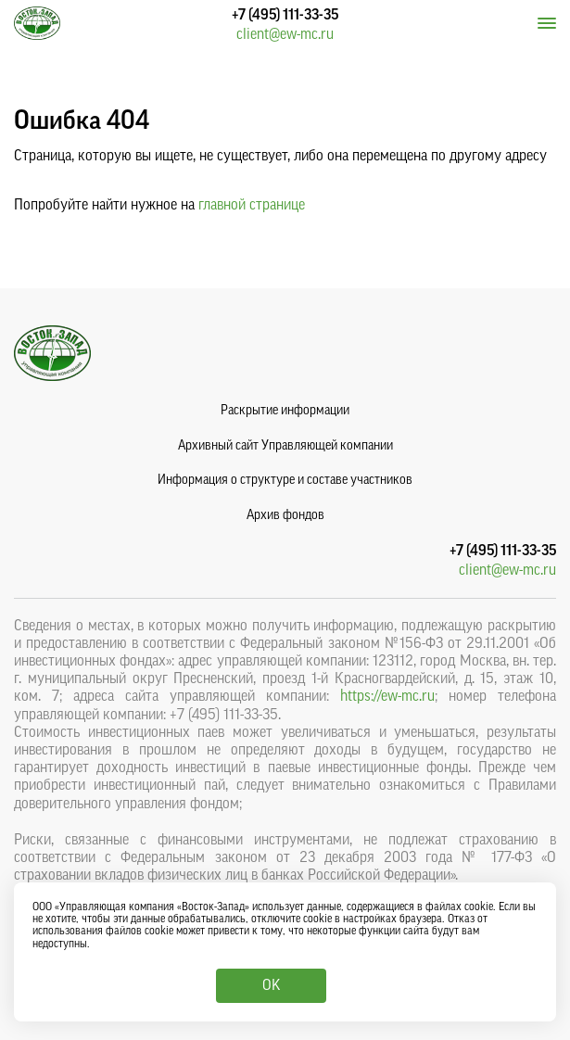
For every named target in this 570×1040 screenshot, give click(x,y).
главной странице (251, 204)
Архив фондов (285, 515)
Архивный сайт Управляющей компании (285, 445)
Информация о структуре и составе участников (285, 480)
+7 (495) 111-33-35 (285, 14)
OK (271, 985)
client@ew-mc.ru (285, 34)
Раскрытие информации (285, 410)
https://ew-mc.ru (387, 696)
